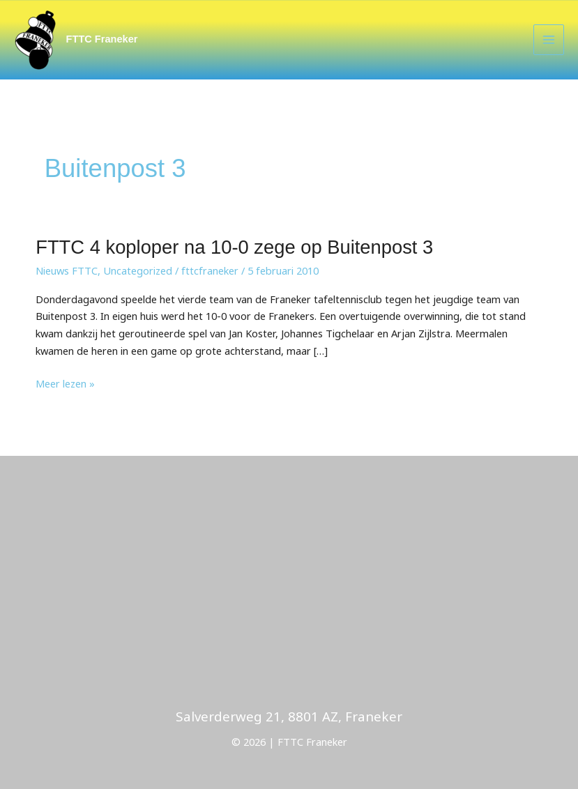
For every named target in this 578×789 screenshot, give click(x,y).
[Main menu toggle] (548, 39)
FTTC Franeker (102, 39)
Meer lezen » (65, 383)
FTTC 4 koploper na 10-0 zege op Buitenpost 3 (234, 247)
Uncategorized (137, 270)
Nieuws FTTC (67, 270)
